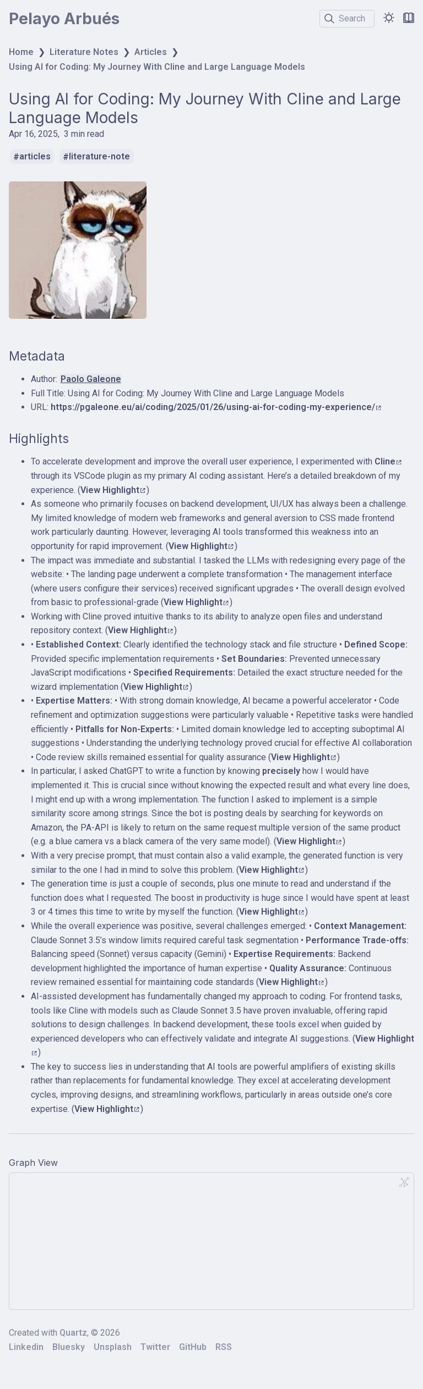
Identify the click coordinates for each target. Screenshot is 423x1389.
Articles (150, 52)
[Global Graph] (404, 1182)
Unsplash (113, 1347)
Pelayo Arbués (64, 18)
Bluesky (68, 1347)
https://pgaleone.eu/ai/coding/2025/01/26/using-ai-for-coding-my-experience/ (216, 407)
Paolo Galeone (91, 379)
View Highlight (112, 490)
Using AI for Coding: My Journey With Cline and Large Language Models (157, 67)
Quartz (73, 1332)
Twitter (155, 1347)
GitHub (193, 1347)
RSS (223, 1347)
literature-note (99, 157)
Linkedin (26, 1347)
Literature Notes (84, 52)
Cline (388, 461)
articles (35, 157)
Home (21, 52)
